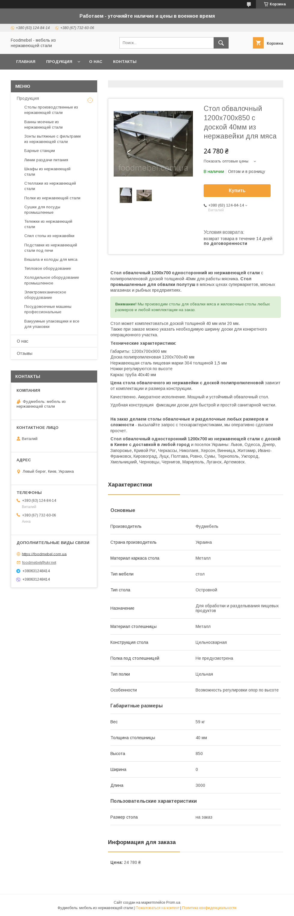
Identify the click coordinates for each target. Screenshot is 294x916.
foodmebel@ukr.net (39, 562)
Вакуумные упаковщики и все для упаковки (51, 324)
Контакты (124, 61)
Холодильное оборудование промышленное (51, 280)
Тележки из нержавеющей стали (48, 224)
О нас (95, 61)
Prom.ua (173, 902)
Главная (25, 61)
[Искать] (221, 43)
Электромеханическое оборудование (45, 295)
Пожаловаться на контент (157, 908)
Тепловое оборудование (47, 268)
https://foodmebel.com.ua (44, 554)
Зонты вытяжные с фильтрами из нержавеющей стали (52, 139)
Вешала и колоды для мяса (50, 259)
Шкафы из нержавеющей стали (47, 172)
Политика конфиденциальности (209, 908)
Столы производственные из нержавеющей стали (51, 110)
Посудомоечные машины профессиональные (47, 309)
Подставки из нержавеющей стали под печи (50, 248)
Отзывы (24, 353)
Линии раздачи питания (46, 160)
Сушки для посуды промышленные (42, 210)
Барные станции (39, 150)
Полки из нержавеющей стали (52, 198)
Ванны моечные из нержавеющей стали (43, 124)
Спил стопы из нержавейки (49, 235)
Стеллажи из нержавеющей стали (50, 186)
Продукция (59, 61)
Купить (237, 190)
